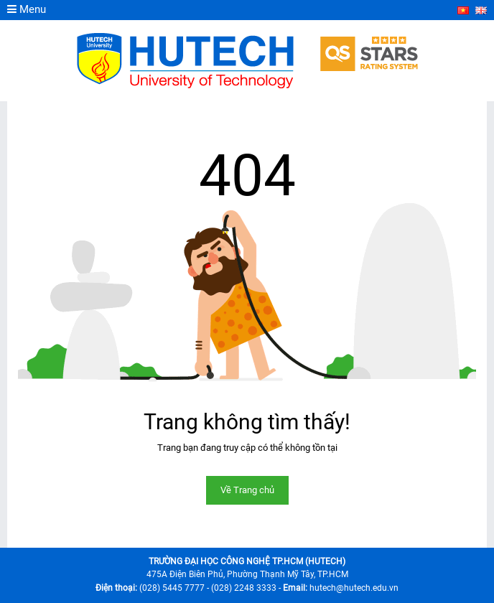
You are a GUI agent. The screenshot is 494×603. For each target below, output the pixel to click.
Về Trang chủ (247, 490)
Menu (26, 9)
